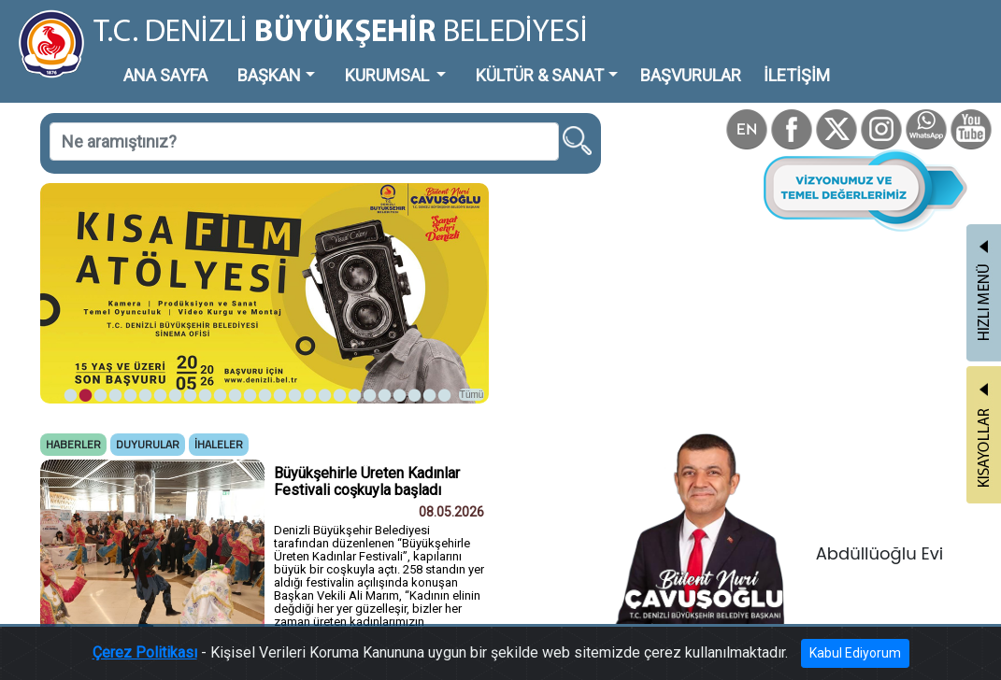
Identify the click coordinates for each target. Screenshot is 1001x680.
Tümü (472, 395)
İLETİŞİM (797, 75)
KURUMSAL (389, 75)
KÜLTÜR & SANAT (540, 75)
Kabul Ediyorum (855, 652)
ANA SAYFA (165, 75)
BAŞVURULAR (690, 75)
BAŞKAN (269, 75)
